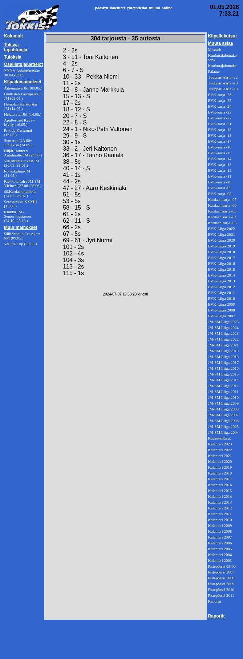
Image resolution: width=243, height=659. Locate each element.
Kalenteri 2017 (220, 479)
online (167, 7)
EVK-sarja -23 (219, 112)
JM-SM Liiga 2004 (223, 432)
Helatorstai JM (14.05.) (22, 114)
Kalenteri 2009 (220, 525)
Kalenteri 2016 (220, 485)
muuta (154, 7)
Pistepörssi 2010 (221, 589)
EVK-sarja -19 (219, 129)
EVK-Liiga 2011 (221, 292)
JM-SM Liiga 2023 (223, 333)
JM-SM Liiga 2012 (223, 386)
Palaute (214, 71)
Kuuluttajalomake (222, 65)
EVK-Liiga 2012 (221, 287)
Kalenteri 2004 (220, 554)
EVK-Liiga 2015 (221, 269)
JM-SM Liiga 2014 (223, 380)
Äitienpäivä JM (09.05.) (23, 88)
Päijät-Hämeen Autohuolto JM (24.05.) (23, 152)
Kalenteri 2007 (220, 537)
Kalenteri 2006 (220, 543)
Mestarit (215, 49)
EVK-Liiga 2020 (221, 240)
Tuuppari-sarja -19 (223, 83)
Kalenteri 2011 (220, 514)
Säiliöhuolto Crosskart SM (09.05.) (22, 235)
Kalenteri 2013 (220, 502)
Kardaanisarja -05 (222, 211)
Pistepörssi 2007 (221, 572)
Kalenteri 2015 (220, 490)
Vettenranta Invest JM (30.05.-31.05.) (21, 163)
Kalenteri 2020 (220, 461)
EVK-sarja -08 (219, 193)
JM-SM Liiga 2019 (223, 351)
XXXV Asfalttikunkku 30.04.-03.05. (22, 72)
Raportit (214, 601)
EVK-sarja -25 (219, 100)
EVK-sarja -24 (219, 106)
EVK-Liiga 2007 (221, 316)
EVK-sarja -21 (219, 124)
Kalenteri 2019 (220, 467)
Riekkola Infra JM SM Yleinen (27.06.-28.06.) (23, 183)
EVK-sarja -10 (219, 182)
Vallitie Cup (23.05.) (20, 244)
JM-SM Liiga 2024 (223, 327)
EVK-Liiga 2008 (221, 310)
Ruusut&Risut (219, 438)
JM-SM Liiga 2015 (223, 374)
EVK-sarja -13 (219, 164)
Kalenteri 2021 (220, 455)
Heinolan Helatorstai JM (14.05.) (20, 106)
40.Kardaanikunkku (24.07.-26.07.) (20, 193)
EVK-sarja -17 (219, 141)
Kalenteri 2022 (220, 450)
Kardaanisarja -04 (222, 217)
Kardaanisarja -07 (222, 199)
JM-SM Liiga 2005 (223, 426)
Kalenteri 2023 (220, 444)
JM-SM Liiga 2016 (223, 368)
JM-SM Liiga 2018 (223, 356)
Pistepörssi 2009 (221, 583)
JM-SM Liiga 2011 (223, 391)
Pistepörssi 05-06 (222, 566)
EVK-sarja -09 (219, 188)
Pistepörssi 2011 (221, 595)
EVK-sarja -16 (219, 147)
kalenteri (117, 7)
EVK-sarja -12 (219, 170)
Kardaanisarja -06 (222, 205)
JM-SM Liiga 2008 (223, 409)
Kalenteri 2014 (220, 496)
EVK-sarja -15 (219, 153)
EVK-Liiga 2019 (221, 246)
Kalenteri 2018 (220, 473)
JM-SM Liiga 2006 (223, 420)
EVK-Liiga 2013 (221, 281)
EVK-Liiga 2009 (221, 304)
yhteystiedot (137, 7)
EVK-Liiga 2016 (221, 263)
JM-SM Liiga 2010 (223, 397)
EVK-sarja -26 (219, 94)
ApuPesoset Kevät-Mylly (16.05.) (19, 122)
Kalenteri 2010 (220, 519)
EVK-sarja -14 (219, 158)
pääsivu (101, 7)
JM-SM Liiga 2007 (223, 415)
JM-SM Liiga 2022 (223, 339)
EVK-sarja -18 (219, 135)
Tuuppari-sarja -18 (223, 89)
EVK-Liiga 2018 (221, 252)
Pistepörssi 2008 (221, 578)
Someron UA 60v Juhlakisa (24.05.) (18, 142)
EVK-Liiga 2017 (221, 257)
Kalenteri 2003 (220, 560)
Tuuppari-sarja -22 (223, 77)
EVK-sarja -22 (219, 118)
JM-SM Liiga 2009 (223, 403)
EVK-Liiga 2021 (221, 234)
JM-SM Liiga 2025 (223, 321)
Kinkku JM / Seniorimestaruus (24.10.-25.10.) (18, 216)
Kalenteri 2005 (220, 549)
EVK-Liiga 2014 (221, 275)
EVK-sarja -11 (219, 176)
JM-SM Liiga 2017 (223, 362)
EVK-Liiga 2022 (221, 228)
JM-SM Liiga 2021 (223, 345)
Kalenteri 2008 (220, 531)
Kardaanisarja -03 (222, 223)
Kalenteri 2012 (220, 508)
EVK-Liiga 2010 (221, 298)
